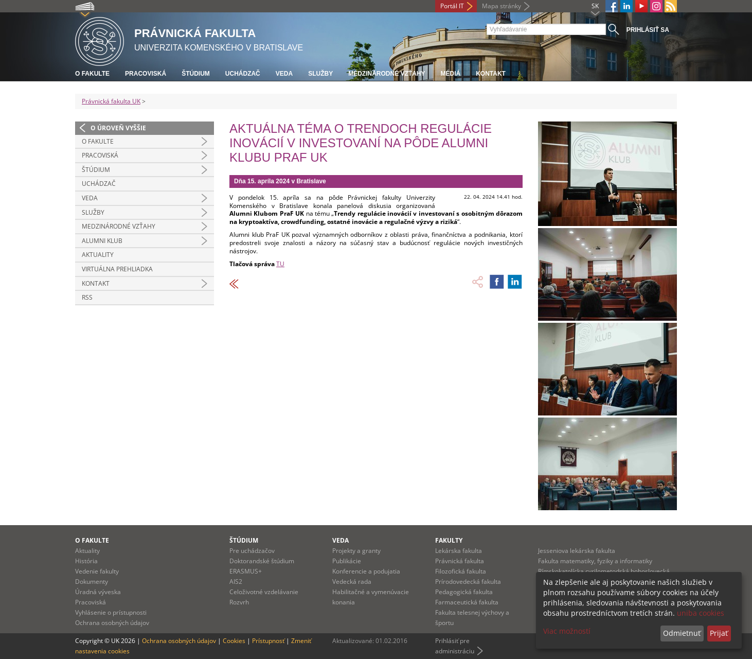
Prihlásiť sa (647, 29)
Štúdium (196, 73)
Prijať (719, 633)
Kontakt (491, 73)
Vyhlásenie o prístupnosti (111, 612)
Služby (320, 73)
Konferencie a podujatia (366, 571)
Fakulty (448, 540)
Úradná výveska (98, 591)
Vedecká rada (351, 581)
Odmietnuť (682, 633)
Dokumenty (91, 581)
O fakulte (92, 73)
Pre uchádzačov (252, 550)
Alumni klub (102, 240)
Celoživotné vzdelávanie (263, 591)
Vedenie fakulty (97, 571)
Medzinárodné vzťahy (386, 73)
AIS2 (235, 581)
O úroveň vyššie (118, 128)
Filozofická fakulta (460, 571)
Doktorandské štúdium (261, 561)
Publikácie (346, 561)
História (86, 561)
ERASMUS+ (245, 571)
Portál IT (452, 6)
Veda (284, 73)
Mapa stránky (501, 6)
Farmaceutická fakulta (466, 602)
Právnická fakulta (459, 561)
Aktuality (98, 254)
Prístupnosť (268, 640)
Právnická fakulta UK (111, 101)
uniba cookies (700, 613)
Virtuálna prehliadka (117, 269)
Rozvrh (239, 602)
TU (280, 263)
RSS (87, 297)
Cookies (234, 640)
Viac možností (566, 631)
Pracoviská (145, 73)
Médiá (450, 73)
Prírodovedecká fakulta (468, 581)
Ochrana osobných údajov (112, 622)
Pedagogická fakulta (464, 591)
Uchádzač (242, 73)
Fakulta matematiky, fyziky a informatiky (595, 561)
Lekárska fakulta (458, 550)
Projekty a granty (356, 550)
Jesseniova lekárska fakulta (576, 550)
